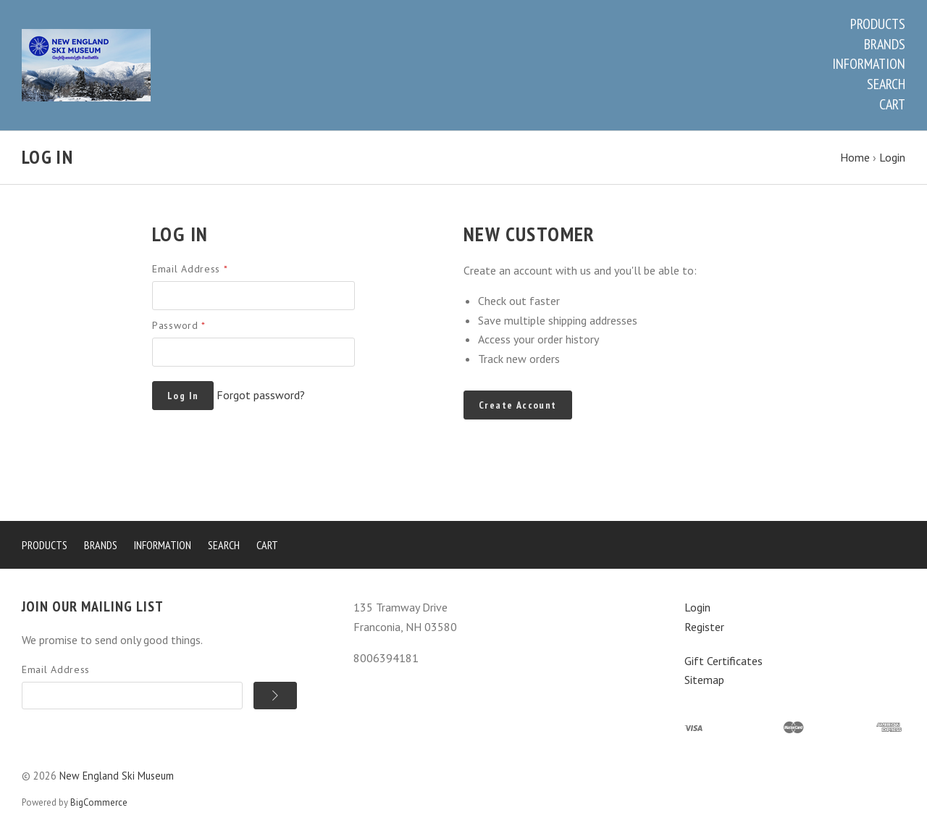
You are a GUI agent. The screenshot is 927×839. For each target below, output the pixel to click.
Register (704, 626)
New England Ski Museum (116, 775)
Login (697, 607)
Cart (892, 104)
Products (877, 23)
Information (868, 63)
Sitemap (704, 679)
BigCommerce (98, 802)
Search (886, 84)
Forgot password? (261, 395)
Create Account (518, 405)
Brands (884, 44)
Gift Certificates (723, 661)
